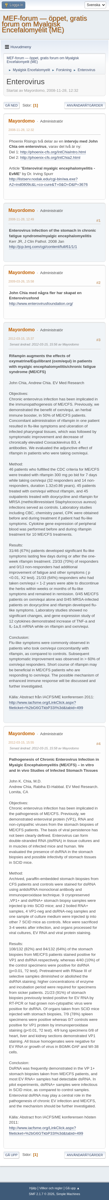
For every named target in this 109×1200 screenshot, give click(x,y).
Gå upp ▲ (72, 1188)
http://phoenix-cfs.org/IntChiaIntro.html (53, 152)
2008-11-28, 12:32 (21, 130)
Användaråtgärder (85, 105)
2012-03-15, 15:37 (21, 338)
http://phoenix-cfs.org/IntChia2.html (50, 157)
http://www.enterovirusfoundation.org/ (41, 303)
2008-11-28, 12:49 (21, 219)
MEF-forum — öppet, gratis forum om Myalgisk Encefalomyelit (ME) (44, 24)
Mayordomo (21, 120)
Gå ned (11, 105)
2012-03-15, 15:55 (21, 742)
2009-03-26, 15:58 (21, 281)
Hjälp (33, 1188)
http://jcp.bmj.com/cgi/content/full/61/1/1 (43, 246)
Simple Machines (68, 1194)
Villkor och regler (50, 1188)
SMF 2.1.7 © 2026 (41, 1194)
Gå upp (11, 1155)
